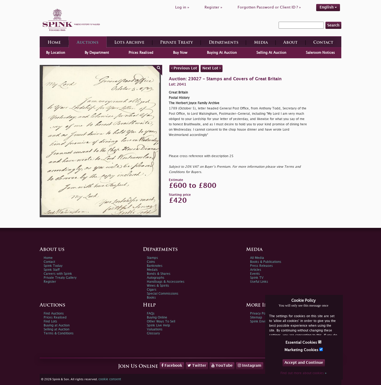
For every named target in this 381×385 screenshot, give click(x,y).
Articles (255, 269)
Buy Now (180, 52)
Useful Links (259, 281)
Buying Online (157, 317)
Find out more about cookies (303, 373)
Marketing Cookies (303, 350)
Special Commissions (162, 293)
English (328, 7)
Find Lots (50, 321)
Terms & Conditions (59, 333)
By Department (97, 52)
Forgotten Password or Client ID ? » (269, 7)
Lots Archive (129, 43)
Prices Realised (141, 52)
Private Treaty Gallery (60, 277)
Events (255, 273)
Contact (323, 43)
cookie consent (109, 379)
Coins (151, 261)
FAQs (151, 313)
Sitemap (256, 317)
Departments (223, 43)
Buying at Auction (57, 325)
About (290, 43)
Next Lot (211, 68)
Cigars (151, 289)
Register (50, 281)
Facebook (171, 365)
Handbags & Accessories (165, 281)
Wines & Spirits (158, 285)
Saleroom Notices (320, 52)
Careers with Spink (58, 273)
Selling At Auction (271, 52)
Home (54, 43)
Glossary (153, 333)
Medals (152, 269)
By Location (55, 52)
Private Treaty (176, 43)
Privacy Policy (260, 313)
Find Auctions (54, 313)
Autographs (155, 277)
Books (151, 297)
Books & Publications (265, 261)
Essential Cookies (303, 342)
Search (333, 25)
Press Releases (261, 265)
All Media (257, 257)
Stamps (152, 257)
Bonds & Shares (158, 273)
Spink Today (53, 265)
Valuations (154, 329)
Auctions (87, 43)
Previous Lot (184, 68)
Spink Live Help (158, 325)
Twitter (197, 365)
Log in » (182, 7)
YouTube (222, 365)
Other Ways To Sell (161, 321)
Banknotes (154, 265)
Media (261, 43)
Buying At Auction (222, 52)
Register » (213, 7)
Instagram (249, 365)
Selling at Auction (56, 329)
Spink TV (257, 277)
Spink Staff (52, 269)
